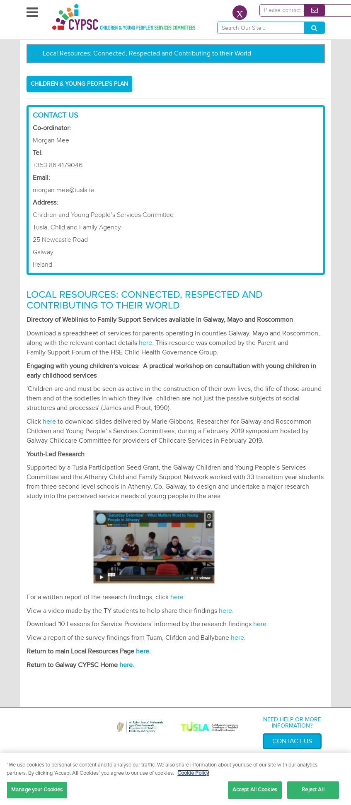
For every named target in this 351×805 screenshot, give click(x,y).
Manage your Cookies (37, 789)
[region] (175, 779)
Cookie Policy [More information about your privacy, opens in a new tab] (193, 773)
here (145, 343)
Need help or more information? (292, 722)
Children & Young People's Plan (79, 83)
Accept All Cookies (254, 789)
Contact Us (292, 741)
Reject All (313, 789)
